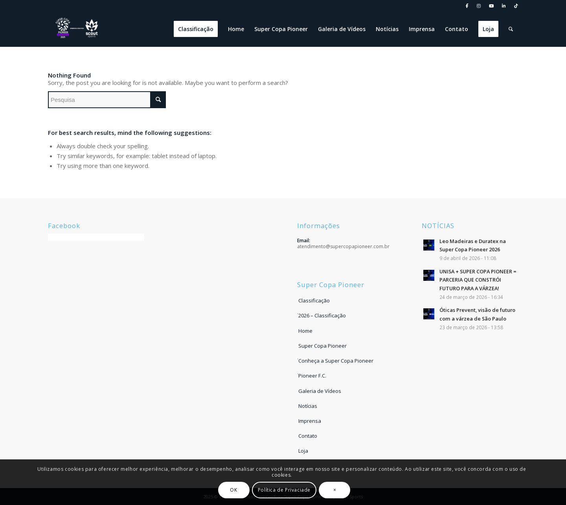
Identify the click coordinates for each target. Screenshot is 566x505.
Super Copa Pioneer (322, 345)
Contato (307, 435)
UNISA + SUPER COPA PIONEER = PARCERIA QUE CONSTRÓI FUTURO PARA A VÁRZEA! (477, 280)
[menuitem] (467, 6)
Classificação (314, 300)
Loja (303, 450)
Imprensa (309, 420)
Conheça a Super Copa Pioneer (335, 360)
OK (233, 490)
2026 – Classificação (322, 315)
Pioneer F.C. (312, 375)
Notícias (307, 405)
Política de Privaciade (284, 490)
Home (305, 330)
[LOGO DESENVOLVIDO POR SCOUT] (77, 29)
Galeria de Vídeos (319, 390)
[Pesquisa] (511, 29)
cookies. (282, 475)
